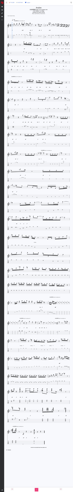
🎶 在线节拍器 (19, 2)
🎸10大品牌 (11, 2)
